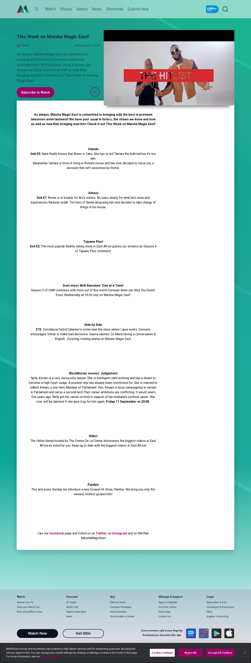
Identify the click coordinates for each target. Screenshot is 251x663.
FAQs (209, 611)
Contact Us (165, 616)
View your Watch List (28, 607)
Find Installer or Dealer (122, 616)
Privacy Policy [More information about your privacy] (50, 656)
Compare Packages (120, 607)
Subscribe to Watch (35, 92)
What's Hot (72, 607)
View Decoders (118, 611)
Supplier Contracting (217, 616)
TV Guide (71, 602)
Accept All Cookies (220, 652)
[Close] (244, 652)
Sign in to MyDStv (168, 602)
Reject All (190, 652)
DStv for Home (118, 602)
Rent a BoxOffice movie (29, 611)
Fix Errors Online (167, 607)
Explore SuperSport (76, 611)
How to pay (164, 611)
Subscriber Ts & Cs (217, 602)
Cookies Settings (162, 652)
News (69, 616)
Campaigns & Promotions (220, 607)
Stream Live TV (25, 602)
